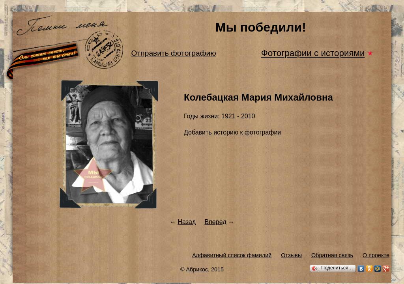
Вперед (215, 222)
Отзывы (291, 255)
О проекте (376, 255)
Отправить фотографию (173, 53)
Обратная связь (332, 255)
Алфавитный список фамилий (231, 255)
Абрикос (197, 269)
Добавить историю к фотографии (232, 132)
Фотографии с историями (313, 53)
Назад (187, 222)
